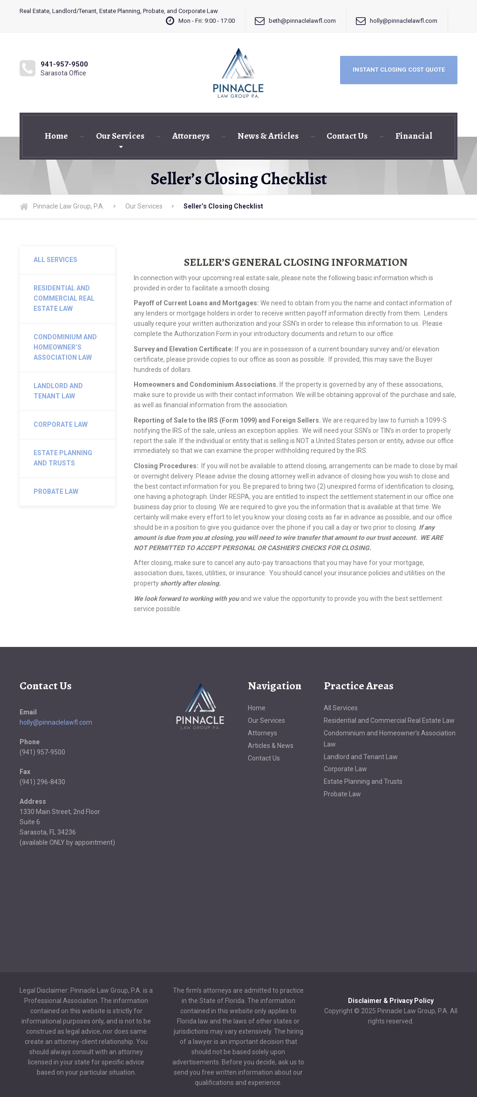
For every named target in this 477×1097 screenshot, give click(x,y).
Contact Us (347, 136)
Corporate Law (61, 424)
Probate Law (56, 491)
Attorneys (191, 136)
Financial (413, 136)
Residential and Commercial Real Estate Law (64, 298)
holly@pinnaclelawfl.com (56, 722)
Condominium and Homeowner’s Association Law (65, 347)
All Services (55, 259)
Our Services (120, 136)
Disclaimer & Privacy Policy (391, 1000)
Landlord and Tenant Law (58, 391)
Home (56, 136)
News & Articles (268, 136)
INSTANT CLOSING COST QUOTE (399, 69)
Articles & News (270, 745)
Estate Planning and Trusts (63, 458)
